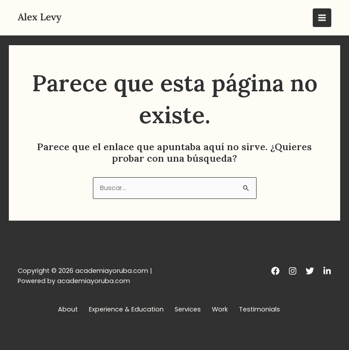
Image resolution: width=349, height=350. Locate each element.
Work (220, 309)
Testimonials (259, 309)
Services (188, 309)
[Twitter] (310, 271)
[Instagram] (292, 271)
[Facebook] (275, 271)
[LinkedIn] (327, 271)
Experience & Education (126, 309)
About (68, 309)
